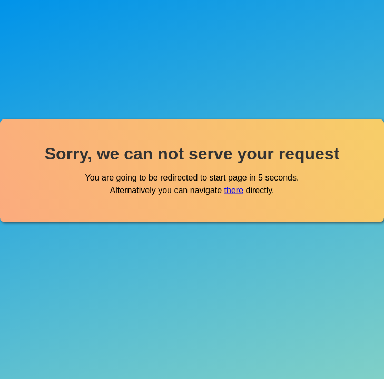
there (233, 189)
